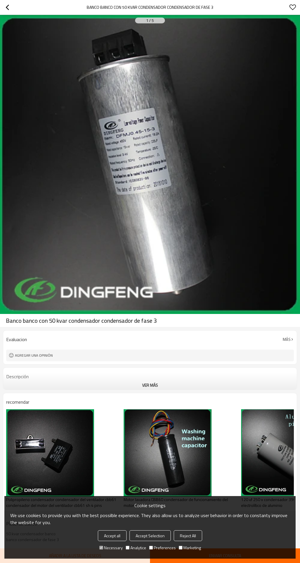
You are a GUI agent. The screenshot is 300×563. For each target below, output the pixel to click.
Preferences (162, 548)
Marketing (190, 548)
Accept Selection (150, 536)
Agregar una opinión (34, 355)
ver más (150, 385)
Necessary (111, 548)
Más (287, 339)
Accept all (112, 536)
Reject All (188, 536)
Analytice (136, 548)
